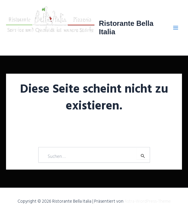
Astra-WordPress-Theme (147, 201)
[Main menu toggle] (175, 27)
